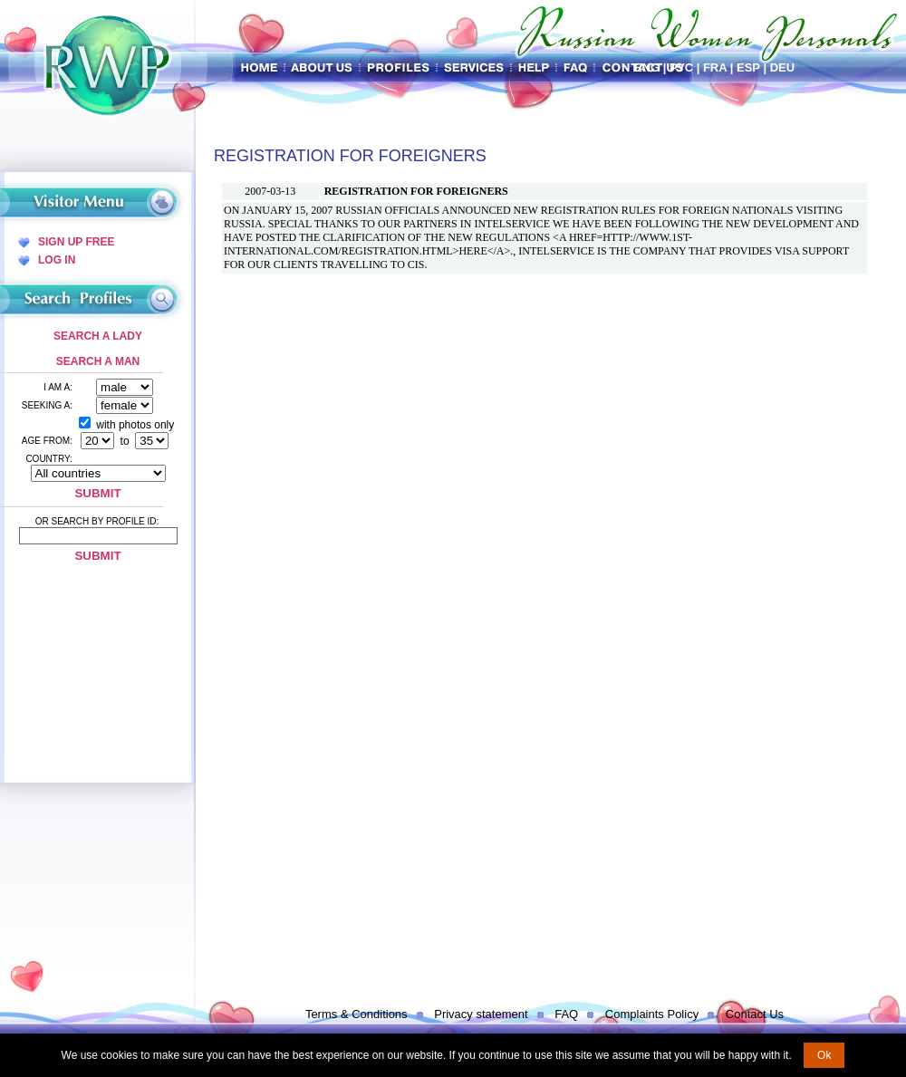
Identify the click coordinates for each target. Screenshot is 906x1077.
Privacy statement (480, 1014)
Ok (824, 1055)
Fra (715, 67)
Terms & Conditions (356, 1014)
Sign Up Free (76, 242)
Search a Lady (97, 336)
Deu (782, 67)
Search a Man (98, 361)
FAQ (566, 1014)
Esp (748, 67)
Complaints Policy (652, 1014)
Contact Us (755, 1014)
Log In (56, 260)
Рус (681, 67)
